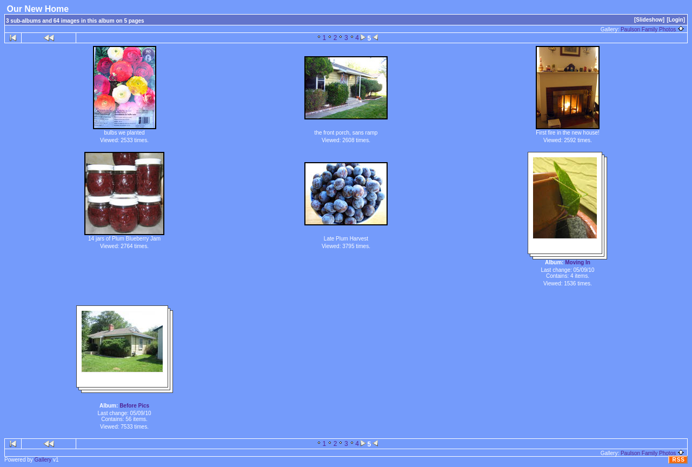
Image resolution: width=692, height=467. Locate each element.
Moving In (577, 262)
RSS (678, 460)
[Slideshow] (649, 20)
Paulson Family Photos (652, 29)
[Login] (676, 20)
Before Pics (134, 406)
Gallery (43, 460)
